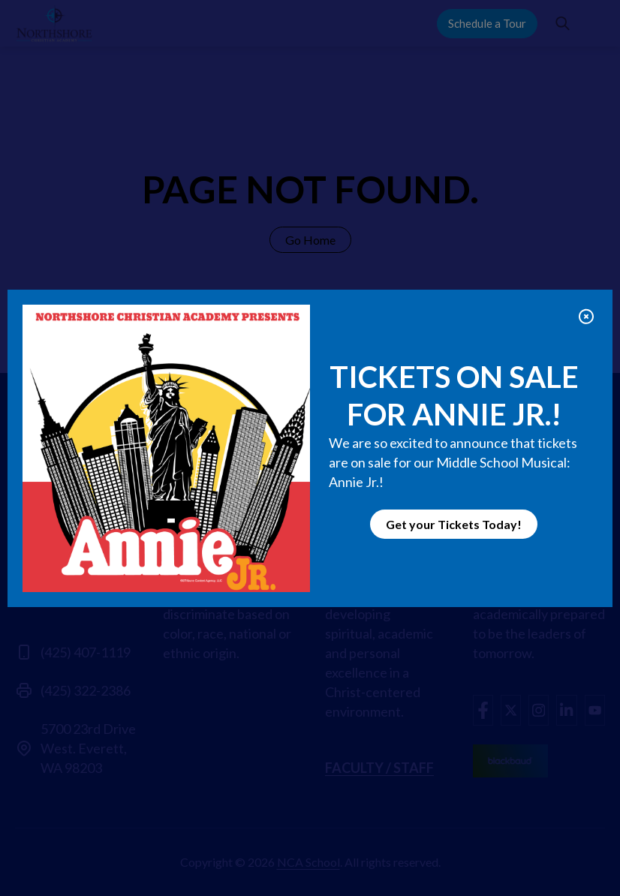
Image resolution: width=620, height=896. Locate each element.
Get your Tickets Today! (454, 524)
